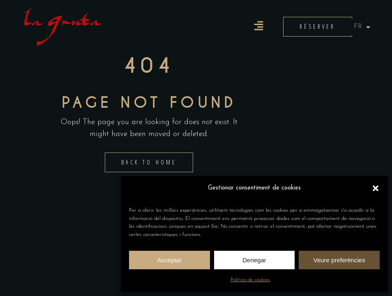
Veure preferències (339, 260)
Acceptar (169, 260)
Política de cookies (250, 279)
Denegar (254, 260)
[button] (375, 188)
